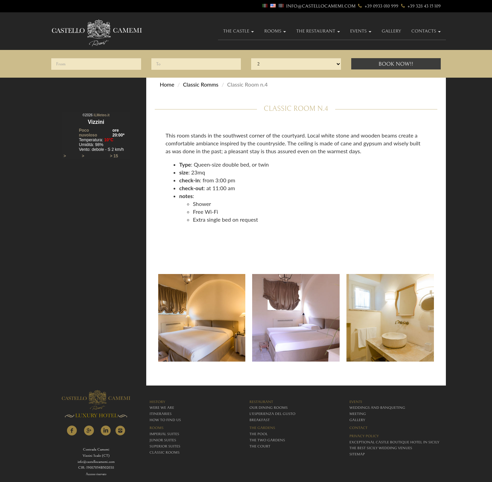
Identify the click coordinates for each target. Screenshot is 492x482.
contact (359, 428)
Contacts (426, 31)
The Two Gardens (267, 440)
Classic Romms (201, 84)
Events (360, 31)
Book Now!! (396, 64)
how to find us (165, 420)
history (157, 402)
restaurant (261, 402)
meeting (358, 414)
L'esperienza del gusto (272, 414)
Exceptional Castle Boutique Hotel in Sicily (394, 442)
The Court (259, 446)
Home (167, 84)
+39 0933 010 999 (377, 6)
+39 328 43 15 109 (420, 6)
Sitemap (357, 454)
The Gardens (262, 428)
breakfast (259, 420)
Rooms (275, 31)
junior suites (163, 440)
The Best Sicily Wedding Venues (381, 448)
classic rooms (165, 452)
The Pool (258, 434)
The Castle (238, 31)
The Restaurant (318, 31)
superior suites (165, 446)
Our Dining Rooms (268, 407)
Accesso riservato (96, 474)
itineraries (161, 414)
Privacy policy (364, 436)
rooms (157, 428)
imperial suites (164, 434)
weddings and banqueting (377, 407)
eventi (356, 402)
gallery (391, 31)
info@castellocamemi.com (321, 6)
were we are (162, 407)
